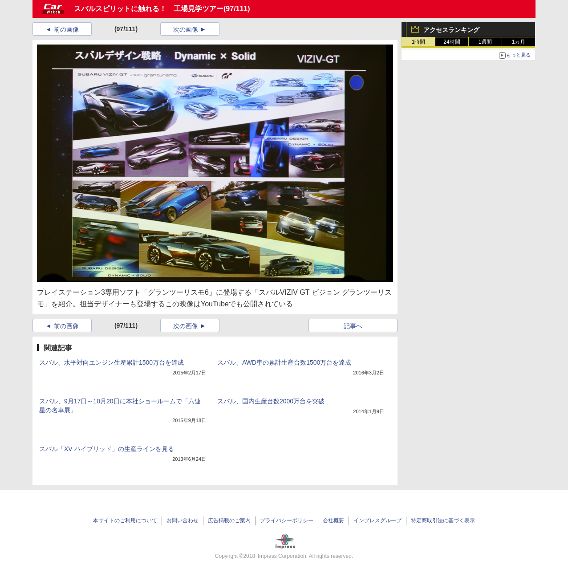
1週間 (485, 42)
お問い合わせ (182, 520)
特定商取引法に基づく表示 (443, 520)
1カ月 (519, 42)
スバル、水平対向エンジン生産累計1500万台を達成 (111, 362)
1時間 (419, 42)
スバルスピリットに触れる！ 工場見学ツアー (148, 8)
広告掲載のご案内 (229, 520)
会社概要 (333, 520)
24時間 (451, 42)
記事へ (353, 325)
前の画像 (66, 29)
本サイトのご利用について (125, 520)
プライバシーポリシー (286, 520)
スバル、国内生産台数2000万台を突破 (271, 401)
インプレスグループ (377, 520)
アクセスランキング (451, 29)
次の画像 (185, 29)
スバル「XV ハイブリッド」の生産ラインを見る (106, 448)
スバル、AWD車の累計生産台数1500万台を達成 (284, 362)
